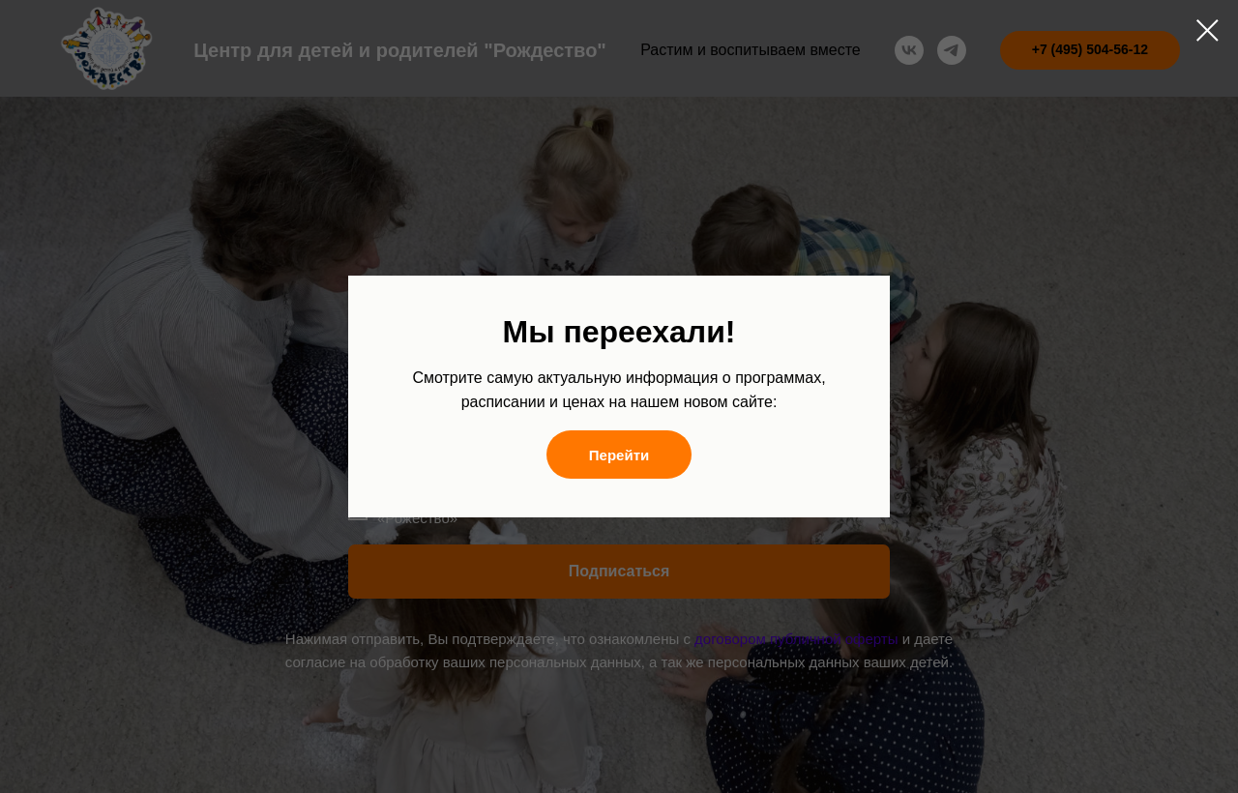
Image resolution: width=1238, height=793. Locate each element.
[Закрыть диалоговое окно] (1207, 30)
